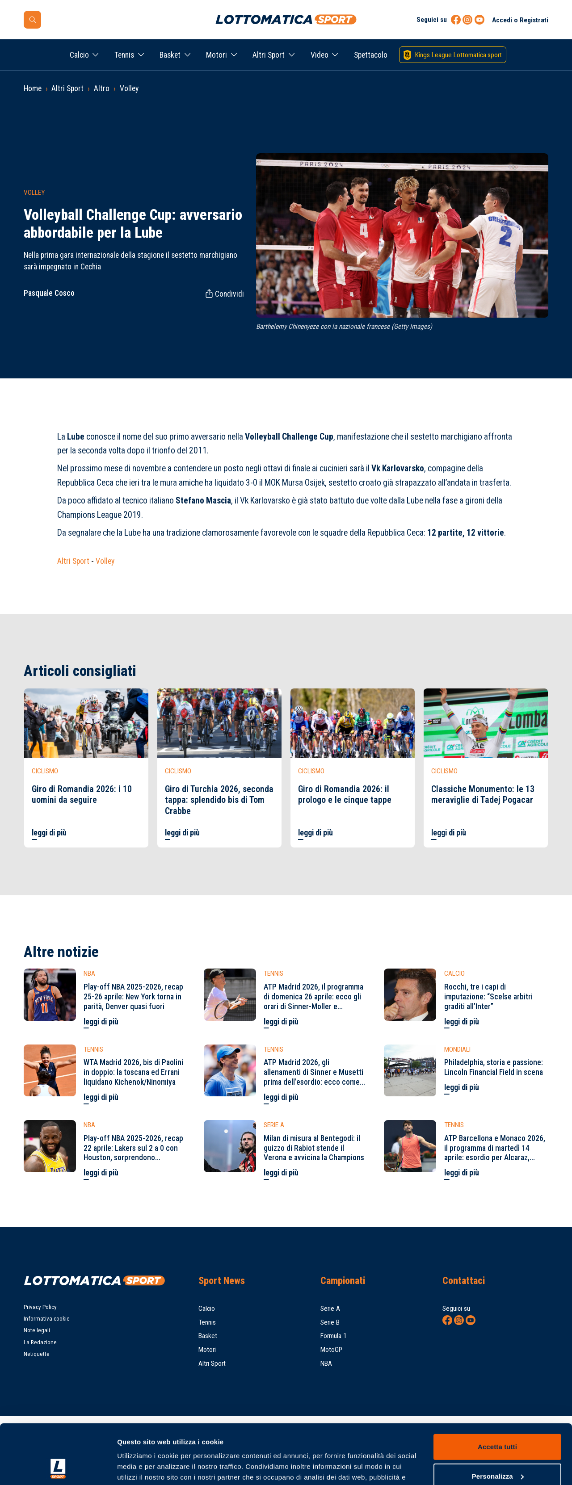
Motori (216, 54)
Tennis (124, 54)
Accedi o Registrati (520, 20)
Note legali (37, 1330)
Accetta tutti (497, 1391)
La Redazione (40, 1342)
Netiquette (37, 1354)
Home (33, 88)
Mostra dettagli (141, 1467)
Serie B (330, 1322)
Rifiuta (497, 1449)
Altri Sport (268, 54)
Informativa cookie (47, 1318)
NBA (326, 1363)
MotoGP (331, 1350)
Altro (101, 88)
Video (319, 54)
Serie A (330, 1309)
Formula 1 (333, 1336)
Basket (170, 54)
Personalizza (498, 1420)
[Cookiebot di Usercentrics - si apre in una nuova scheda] (58, 1467)
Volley (129, 88)
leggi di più (49, 832)
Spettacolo (370, 54)
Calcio (79, 54)
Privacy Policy (40, 1307)
